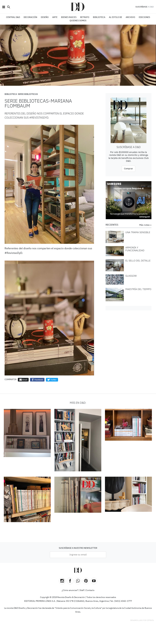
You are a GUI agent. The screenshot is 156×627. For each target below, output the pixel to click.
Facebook (37, 379)
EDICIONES (144, 17)
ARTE (54, 17)
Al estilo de (115, 17)
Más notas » (145, 225)
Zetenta (150, 620)
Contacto (90, 590)
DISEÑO (45, 17)
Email (23, 379)
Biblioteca (11, 94)
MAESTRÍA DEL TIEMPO (138, 289)
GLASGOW (131, 275)
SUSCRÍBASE (141, 7)
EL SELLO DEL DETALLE (138, 260)
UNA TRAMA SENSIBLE (137, 232)
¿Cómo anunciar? (70, 590)
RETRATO (84, 17)
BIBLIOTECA (99, 17)
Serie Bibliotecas (28, 94)
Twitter (52, 379)
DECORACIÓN (30, 17)
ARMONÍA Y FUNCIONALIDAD (134, 249)
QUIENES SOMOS (78, 21)
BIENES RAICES (68, 17)
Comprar (128, 169)
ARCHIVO (130, 17)
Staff (82, 590)
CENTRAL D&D (13, 17)
